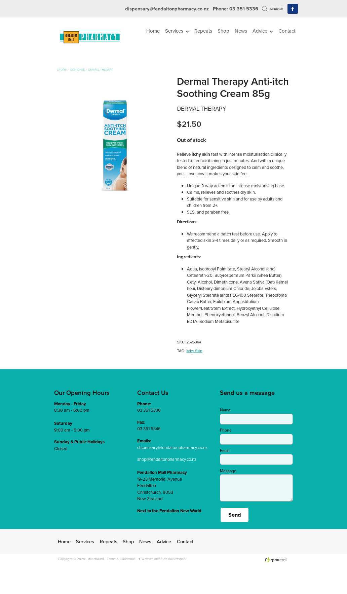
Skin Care (77, 69)
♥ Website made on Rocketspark (162, 558)
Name (225, 410)
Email (225, 451)
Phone (226, 430)
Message (228, 471)
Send (234, 515)
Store (61, 69)
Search (272, 8)
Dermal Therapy (100, 69)
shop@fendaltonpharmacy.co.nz (166, 459)
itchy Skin (194, 351)
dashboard (96, 558)
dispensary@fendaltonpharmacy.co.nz (167, 8)
